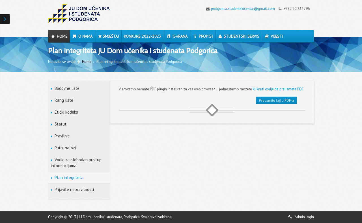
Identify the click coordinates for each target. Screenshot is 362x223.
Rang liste (64, 100)
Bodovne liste (67, 88)
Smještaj (108, 36)
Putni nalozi (65, 147)
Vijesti (273, 36)
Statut (60, 124)
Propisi (203, 36)
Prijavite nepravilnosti (74, 189)
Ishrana (177, 36)
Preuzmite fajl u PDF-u (276, 100)
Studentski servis (239, 36)
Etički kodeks (66, 112)
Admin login (301, 216)
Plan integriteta (69, 177)
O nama (82, 36)
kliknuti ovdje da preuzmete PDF (278, 89)
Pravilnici (62, 136)
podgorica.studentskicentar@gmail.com (239, 8)
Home (59, 36)
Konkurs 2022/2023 (142, 36)
